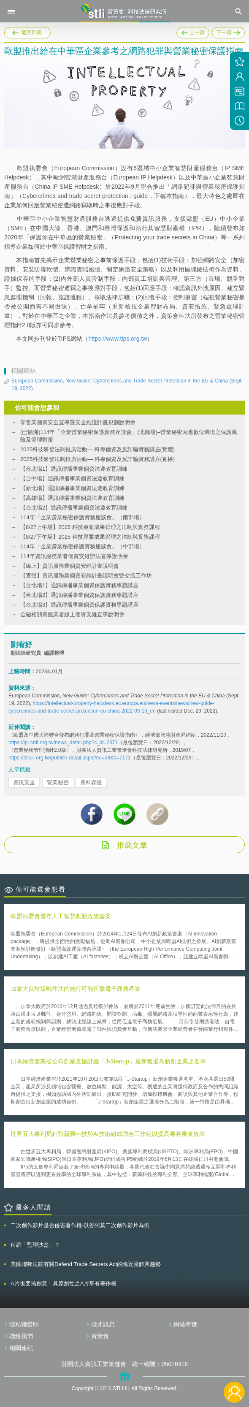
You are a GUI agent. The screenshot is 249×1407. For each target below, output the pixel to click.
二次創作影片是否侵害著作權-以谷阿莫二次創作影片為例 (80, 1225)
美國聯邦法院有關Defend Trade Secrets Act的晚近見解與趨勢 (86, 1264)
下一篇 (228, 31)
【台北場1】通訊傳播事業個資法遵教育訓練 (73, 469)
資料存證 (91, 782)
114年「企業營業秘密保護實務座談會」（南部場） (82, 517)
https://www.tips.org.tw (117, 338)
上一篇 (192, 31)
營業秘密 (58, 782)
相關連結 (21, 1348)
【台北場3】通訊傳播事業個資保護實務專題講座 (79, 605)
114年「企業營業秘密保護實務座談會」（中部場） (82, 546)
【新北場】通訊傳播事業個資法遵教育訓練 (72, 488)
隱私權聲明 (24, 1324)
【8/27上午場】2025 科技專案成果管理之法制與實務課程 (90, 527)
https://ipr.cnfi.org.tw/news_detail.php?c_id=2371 (63, 743)
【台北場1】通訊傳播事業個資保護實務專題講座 (79, 585)
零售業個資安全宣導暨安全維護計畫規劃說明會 (77, 422)
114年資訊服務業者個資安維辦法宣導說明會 (74, 556)
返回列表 (32, 32)
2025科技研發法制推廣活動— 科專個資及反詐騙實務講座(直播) (97, 459)
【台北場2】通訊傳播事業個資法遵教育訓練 (73, 507)
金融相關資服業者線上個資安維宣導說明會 (72, 614)
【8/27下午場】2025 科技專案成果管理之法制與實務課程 (90, 537)
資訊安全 (24, 782)
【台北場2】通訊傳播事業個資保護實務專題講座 (79, 595)
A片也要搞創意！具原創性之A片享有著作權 (63, 1283)
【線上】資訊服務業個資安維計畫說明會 (69, 566)
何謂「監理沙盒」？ (35, 1245)
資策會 (100, 1336)
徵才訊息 (103, 1324)
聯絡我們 (21, 1336)
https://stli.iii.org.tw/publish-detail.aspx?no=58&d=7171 (69, 758)
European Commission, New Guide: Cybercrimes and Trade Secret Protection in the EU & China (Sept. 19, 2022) (127, 384)
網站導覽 (185, 1324)
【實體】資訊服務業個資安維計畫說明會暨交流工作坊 (86, 575)
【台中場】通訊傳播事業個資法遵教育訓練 (72, 478)
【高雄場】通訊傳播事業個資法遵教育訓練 (72, 498)
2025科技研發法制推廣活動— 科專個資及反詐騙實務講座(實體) (97, 449)
